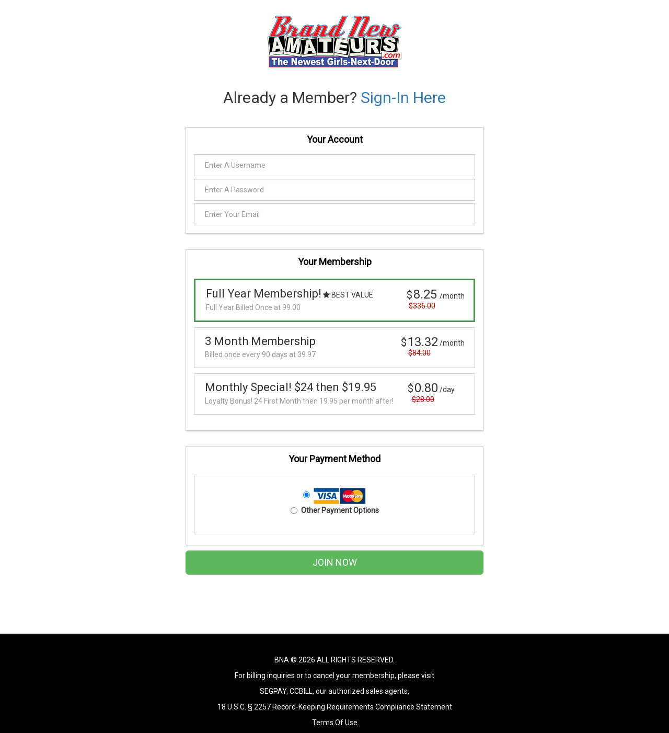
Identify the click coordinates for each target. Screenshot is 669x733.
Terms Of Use (334, 722)
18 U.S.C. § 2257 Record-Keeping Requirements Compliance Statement (334, 707)
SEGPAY (273, 691)
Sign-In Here (403, 97)
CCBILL (301, 691)
